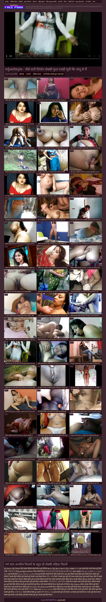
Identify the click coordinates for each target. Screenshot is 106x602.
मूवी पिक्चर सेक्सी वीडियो (40, 582)
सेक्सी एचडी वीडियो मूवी (18, 595)
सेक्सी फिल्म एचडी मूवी (86, 592)
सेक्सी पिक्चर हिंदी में (91, 576)
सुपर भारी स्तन (27, 1)
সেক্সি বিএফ (12, 571)
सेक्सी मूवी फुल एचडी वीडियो (90, 587)
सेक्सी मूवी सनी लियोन (63, 584)
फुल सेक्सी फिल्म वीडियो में (93, 579)
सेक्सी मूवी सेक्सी (29, 576)
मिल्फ (65, 1)
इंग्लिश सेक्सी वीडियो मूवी (88, 584)
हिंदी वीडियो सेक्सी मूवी (20, 584)
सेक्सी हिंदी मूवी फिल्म (33, 584)
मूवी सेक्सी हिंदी (13, 574)
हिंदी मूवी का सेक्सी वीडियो (36, 579)
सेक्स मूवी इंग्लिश (23, 589)
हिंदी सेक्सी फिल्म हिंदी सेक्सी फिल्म (54, 574)
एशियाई (20, 1)
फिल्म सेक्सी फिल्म (39, 571)
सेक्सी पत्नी (71, 1)
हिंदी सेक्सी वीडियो (26, 568)
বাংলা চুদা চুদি (50, 571)
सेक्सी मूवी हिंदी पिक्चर (45, 595)
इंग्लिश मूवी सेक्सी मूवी (91, 589)
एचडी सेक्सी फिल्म (41, 576)
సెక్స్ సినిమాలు (75, 584)
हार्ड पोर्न (60, 1)
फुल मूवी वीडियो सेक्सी (72, 574)
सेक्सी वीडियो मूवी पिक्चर (12, 582)
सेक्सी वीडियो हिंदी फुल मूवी (31, 592)
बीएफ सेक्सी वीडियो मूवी (77, 579)
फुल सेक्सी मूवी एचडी (85, 568)
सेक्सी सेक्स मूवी (80, 576)
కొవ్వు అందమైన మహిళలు (24, 571)
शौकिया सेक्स (13, 1)
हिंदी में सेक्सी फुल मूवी (61, 576)
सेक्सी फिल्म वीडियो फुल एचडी (58, 587)
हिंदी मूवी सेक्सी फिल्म (86, 574)
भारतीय (7, 1)
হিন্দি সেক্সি (50, 576)
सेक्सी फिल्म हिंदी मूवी (51, 579)
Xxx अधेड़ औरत (80, 1)
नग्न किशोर (88, 1)
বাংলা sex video (75, 571)
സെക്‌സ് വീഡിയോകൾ (39, 587)
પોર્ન (82, 571)
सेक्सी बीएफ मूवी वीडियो (39, 568)
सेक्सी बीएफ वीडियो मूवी (22, 587)
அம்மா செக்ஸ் (47, 589)
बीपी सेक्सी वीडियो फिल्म (48, 584)
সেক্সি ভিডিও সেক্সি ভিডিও (57, 582)
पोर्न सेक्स (72, 576)
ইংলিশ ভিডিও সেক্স (46, 592)
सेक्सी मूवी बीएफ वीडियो (88, 582)
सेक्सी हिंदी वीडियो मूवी (17, 576)
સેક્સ (6, 574)
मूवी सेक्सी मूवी (58, 592)
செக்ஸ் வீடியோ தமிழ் (26, 574)
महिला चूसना (41, 1)
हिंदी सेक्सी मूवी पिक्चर (11, 589)
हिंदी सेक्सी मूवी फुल (32, 595)
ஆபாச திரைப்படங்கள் (92, 571)
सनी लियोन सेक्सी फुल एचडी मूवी (53, 74)
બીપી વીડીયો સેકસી (61, 571)
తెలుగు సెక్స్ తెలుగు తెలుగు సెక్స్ (58, 568)
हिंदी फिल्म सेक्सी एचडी (73, 582)
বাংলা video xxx (35, 589)
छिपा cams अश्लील (51, 1)
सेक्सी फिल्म (14, 5)
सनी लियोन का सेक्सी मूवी (71, 592)
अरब (94, 1)
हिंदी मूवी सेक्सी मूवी (26, 582)
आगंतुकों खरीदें (61, 600)
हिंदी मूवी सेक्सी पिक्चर (75, 587)
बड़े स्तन (35, 1)
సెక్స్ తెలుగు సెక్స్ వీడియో (12, 568)
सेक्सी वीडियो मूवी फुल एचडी (62, 589)
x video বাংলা (74, 568)
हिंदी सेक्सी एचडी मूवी (77, 589)
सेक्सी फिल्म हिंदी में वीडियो (19, 579)
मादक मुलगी (39, 574)
